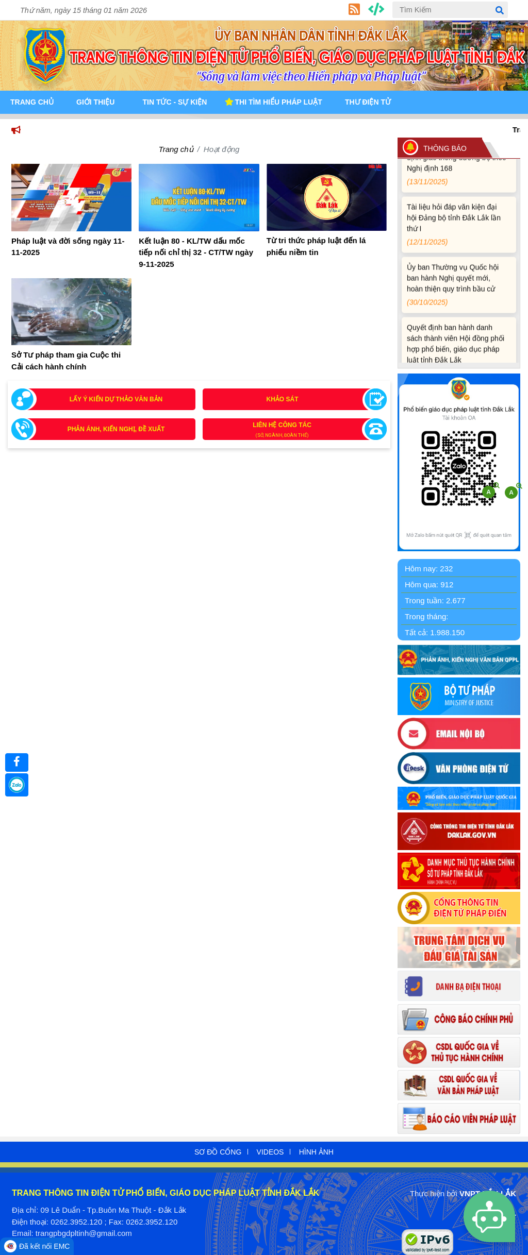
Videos (270, 1152)
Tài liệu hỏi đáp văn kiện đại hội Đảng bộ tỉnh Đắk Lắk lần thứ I (457, 229)
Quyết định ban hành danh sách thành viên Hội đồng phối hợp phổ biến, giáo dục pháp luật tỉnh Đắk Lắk (457, 355)
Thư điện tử (368, 102)
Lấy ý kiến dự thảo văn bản (116, 399)
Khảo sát (283, 399)
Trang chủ (176, 149)
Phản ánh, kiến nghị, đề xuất (116, 429)
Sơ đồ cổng (217, 1152)
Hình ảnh (316, 1152)
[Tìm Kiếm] (450, 10)
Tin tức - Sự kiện (174, 102)
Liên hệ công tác (293, 430)
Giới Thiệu (95, 102)
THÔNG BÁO (445, 148)
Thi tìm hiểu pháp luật (278, 102)
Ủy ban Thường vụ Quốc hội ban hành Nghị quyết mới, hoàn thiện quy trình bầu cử (457, 289)
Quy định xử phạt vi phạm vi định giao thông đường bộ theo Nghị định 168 (457, 169)
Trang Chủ (32, 102)
